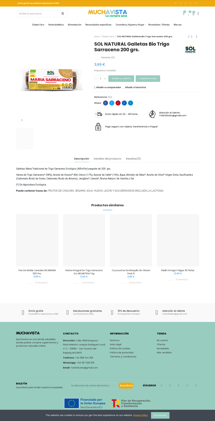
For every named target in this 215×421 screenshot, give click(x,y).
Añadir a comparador (108, 87)
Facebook (105, 102)
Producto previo (189, 36)
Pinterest (118, 102)
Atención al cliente (173, 311)
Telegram (130, 102)
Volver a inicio (192, 36)
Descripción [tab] (81, 158)
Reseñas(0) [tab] (133, 158)
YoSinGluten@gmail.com (84, 367)
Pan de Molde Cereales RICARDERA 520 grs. (37, 272)
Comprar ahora (148, 78)
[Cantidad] (100, 78)
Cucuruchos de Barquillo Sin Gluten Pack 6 (131, 272)
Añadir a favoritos (135, 87)
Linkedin (124, 102)
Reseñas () (108, 57)
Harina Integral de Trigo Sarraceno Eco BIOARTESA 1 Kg (84, 272)
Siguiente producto (196, 36)
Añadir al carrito (121, 78)
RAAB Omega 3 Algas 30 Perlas (177, 270)
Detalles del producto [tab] (107, 158)
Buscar (63, 13)
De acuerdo (160, 415)
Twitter (111, 102)
